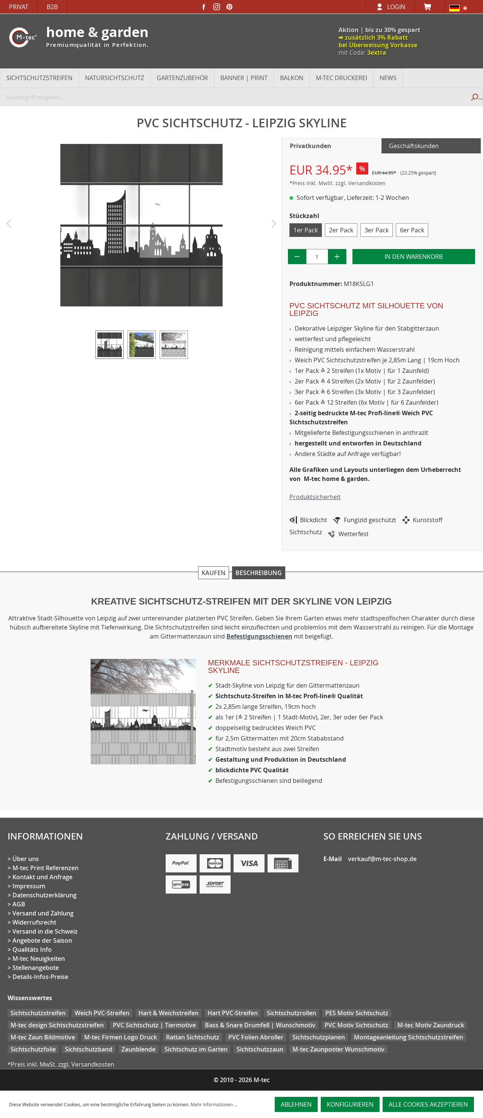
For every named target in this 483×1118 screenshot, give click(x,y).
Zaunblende (138, 1049)
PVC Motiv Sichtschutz (356, 1025)
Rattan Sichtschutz (192, 1037)
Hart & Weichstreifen (168, 1013)
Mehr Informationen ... (214, 1104)
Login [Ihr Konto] (396, 7)
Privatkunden (310, 146)
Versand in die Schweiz (45, 931)
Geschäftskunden (414, 146)
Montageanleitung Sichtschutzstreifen (408, 1037)
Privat (18, 7)
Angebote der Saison (42, 940)
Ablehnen (296, 1104)
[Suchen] (474, 97)
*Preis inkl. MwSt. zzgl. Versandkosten (337, 183)
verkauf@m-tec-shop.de (382, 859)
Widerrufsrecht (34, 922)
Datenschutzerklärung (44, 895)
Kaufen (214, 573)
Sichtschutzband (88, 1049)
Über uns (25, 859)
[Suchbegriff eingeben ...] (233, 97)
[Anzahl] (317, 256)
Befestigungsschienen (259, 636)
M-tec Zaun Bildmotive (43, 1037)
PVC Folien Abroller (255, 1037)
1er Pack (306, 230)
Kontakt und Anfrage (42, 877)
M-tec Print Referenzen (45, 868)
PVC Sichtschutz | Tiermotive (154, 1025)
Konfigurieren (350, 1104)
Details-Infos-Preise (40, 977)
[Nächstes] (274, 225)
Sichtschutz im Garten (196, 1049)
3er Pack (377, 230)
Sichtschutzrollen (291, 1013)
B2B (52, 7)
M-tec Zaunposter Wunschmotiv (338, 1049)
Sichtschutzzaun (260, 1049)
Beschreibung (258, 573)
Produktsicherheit (315, 497)
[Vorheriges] (8, 225)
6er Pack (412, 230)
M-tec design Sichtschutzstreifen (57, 1025)
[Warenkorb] (430, 7)
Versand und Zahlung (43, 913)
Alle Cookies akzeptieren (428, 1104)
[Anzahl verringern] (297, 256)
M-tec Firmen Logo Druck (120, 1037)
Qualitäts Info (32, 949)
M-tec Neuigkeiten (38, 958)
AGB (18, 904)
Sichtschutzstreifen (38, 1013)
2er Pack (341, 230)
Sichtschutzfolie (33, 1049)
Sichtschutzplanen (318, 1037)
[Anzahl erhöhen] (337, 256)
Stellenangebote (35, 967)
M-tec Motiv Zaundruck (430, 1025)
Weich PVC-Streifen (102, 1013)
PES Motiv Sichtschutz (356, 1013)
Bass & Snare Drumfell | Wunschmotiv (260, 1025)
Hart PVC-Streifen (233, 1013)
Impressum (28, 886)
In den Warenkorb (414, 256)
